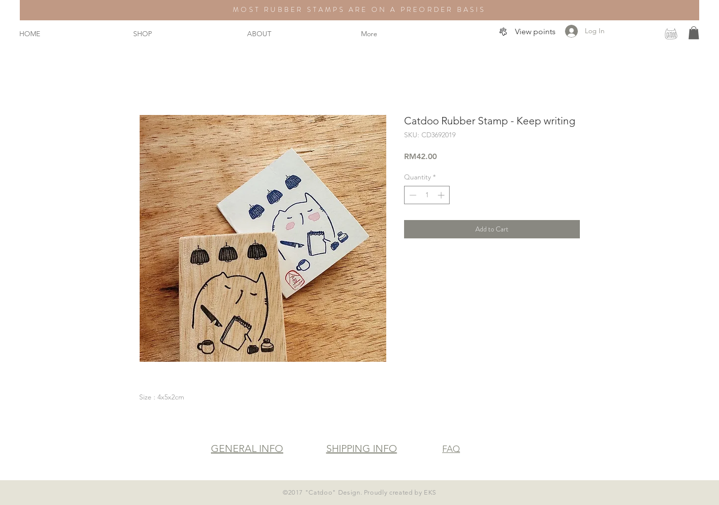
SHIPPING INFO (361, 448)
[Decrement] (412, 195)
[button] (693, 32)
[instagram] (671, 33)
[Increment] (442, 195)
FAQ (451, 449)
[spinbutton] (427, 195)
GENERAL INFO (247, 448)
